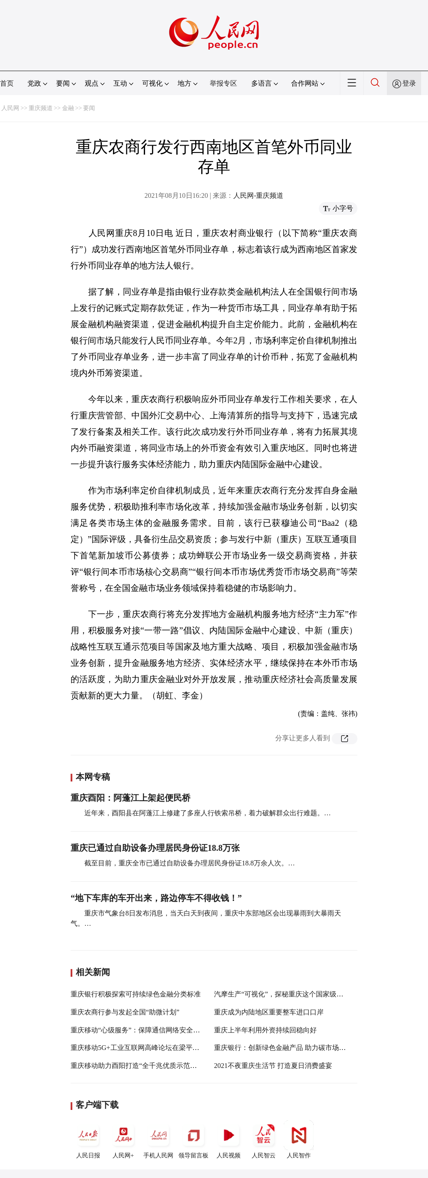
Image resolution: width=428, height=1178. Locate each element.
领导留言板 (193, 1139)
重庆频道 (41, 108)
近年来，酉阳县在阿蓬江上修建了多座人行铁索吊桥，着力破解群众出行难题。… (207, 813)
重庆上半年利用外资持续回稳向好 (265, 1030)
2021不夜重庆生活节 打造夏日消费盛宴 (273, 1065)
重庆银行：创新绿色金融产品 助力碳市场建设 (283, 1047)
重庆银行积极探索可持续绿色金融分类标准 (136, 994)
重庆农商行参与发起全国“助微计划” (125, 1012)
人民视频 (229, 1139)
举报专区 (223, 83)
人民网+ (123, 1139)
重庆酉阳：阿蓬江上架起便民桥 (130, 797)
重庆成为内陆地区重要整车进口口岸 (269, 1012)
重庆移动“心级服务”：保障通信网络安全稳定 (139, 1030)
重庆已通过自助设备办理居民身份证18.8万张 (155, 848)
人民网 (10, 108)
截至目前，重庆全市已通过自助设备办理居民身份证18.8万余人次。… (189, 863)
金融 (68, 108)
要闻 (89, 108)
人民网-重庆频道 (258, 195)
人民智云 (264, 1139)
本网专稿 (93, 776)
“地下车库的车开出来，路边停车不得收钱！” (156, 898)
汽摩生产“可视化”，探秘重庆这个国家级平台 (282, 994)
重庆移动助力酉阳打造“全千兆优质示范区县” (139, 1065)
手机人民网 (158, 1139)
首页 (7, 83)
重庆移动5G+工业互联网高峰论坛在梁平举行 (138, 1047)
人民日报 (88, 1139)
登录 (409, 83)
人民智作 (299, 1139)
